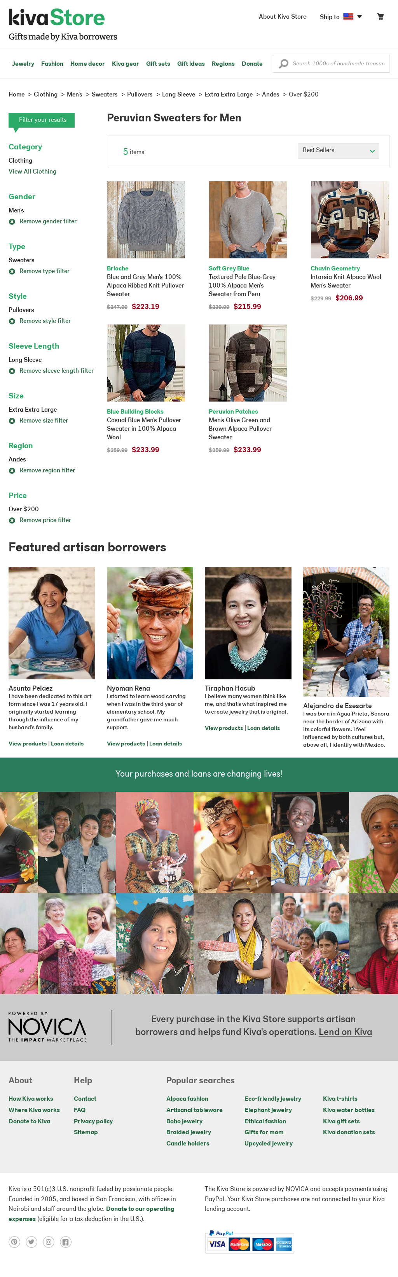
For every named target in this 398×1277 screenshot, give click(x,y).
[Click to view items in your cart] (380, 18)
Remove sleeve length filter (51, 371)
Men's (16, 211)
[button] (283, 66)
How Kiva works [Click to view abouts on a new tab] (31, 1099)
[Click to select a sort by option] (338, 151)
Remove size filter (38, 421)
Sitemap (86, 1133)
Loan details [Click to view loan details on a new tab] (67, 744)
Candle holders (187, 1144)
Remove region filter (42, 471)
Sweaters (22, 261)
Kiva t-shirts (340, 1099)
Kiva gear (125, 64)
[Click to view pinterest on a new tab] (17, 1242)
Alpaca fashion (187, 1099)
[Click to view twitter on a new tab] (34, 1242)
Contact (85, 1099)
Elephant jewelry (268, 1110)
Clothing (20, 161)
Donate (252, 64)
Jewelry (23, 64)
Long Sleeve (25, 360)
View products (28, 744)
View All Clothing (32, 172)
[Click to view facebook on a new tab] (67, 1242)
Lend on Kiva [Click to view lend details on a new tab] (345, 1032)
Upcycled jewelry (268, 1144)
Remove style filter (40, 321)
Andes (17, 460)
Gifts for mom (264, 1133)
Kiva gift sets (341, 1122)
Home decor (87, 64)
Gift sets (158, 64)
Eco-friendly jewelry (272, 1099)
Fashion (52, 64)
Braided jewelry (188, 1133)
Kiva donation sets (349, 1133)
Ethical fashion (265, 1122)
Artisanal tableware (194, 1110)
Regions (223, 64)
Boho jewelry (184, 1122)
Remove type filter (39, 271)
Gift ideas (191, 64)
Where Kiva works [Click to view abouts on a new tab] (34, 1110)
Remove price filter (40, 520)
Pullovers (21, 310)
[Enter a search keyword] (331, 64)
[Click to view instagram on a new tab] (51, 1242)
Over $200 (24, 510)
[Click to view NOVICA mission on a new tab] (47, 1027)
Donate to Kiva (29, 1122)
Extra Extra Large (33, 410)
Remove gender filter (43, 222)
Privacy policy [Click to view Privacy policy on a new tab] (93, 1122)
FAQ (80, 1110)
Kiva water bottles (349, 1110)
